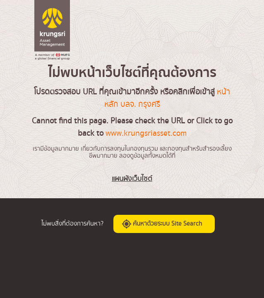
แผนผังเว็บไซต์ (132, 178)
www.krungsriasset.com (146, 133)
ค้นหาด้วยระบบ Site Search (162, 223)
